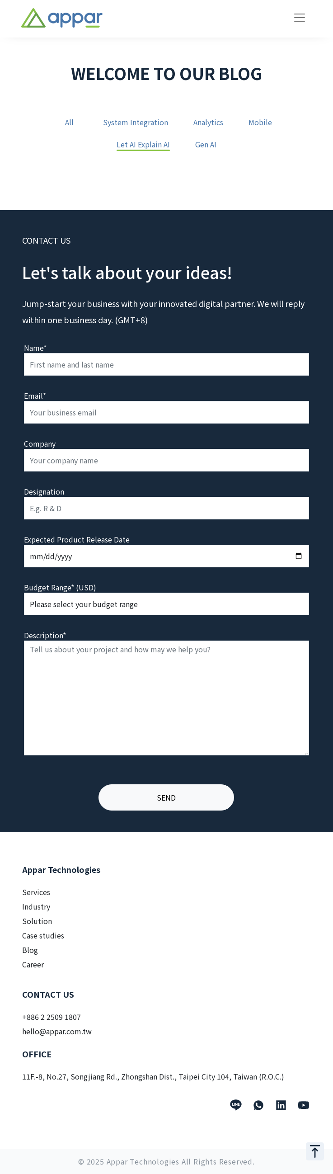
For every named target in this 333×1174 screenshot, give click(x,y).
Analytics (208, 123)
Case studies (43, 935)
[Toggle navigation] (299, 17)
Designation (44, 491)
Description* (45, 635)
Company (40, 443)
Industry (36, 906)
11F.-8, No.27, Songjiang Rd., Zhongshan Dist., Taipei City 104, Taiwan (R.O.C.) (153, 1076)
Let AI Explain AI (143, 145)
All (69, 123)
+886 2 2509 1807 (51, 1016)
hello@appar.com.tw (57, 1031)
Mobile (260, 123)
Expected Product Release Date (77, 539)
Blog (30, 949)
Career (33, 964)
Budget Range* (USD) (60, 587)
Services (36, 891)
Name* (35, 347)
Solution (37, 920)
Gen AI (205, 145)
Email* (35, 395)
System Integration (135, 123)
